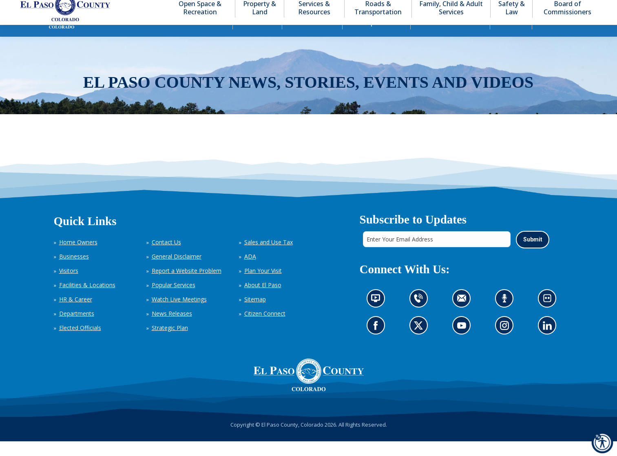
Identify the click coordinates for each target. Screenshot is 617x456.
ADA (250, 271)
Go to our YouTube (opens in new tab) (463, 342)
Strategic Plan (170, 342)
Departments (76, 328)
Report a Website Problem (186, 285)
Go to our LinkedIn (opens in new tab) (549, 342)
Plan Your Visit (263, 285)
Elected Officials (80, 342)
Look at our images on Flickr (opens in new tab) (549, 315)
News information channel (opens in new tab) (377, 315)
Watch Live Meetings (179, 314)
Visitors (68, 285)
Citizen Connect (264, 328)
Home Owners (78, 257)
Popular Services (173, 299)
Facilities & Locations (87, 299)
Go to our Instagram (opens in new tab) (506, 342)
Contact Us (166, 257)
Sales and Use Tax (268, 257)
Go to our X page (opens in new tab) (420, 342)
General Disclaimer (176, 271)
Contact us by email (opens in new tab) (463, 315)
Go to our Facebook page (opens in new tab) (377, 342)
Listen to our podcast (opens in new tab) (506, 315)
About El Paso (262, 299)
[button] (556, 7)
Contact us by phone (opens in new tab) (420, 315)
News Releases (172, 328)
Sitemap (255, 314)
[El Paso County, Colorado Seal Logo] (309, 389)
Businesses (74, 271)
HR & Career (75, 314)
